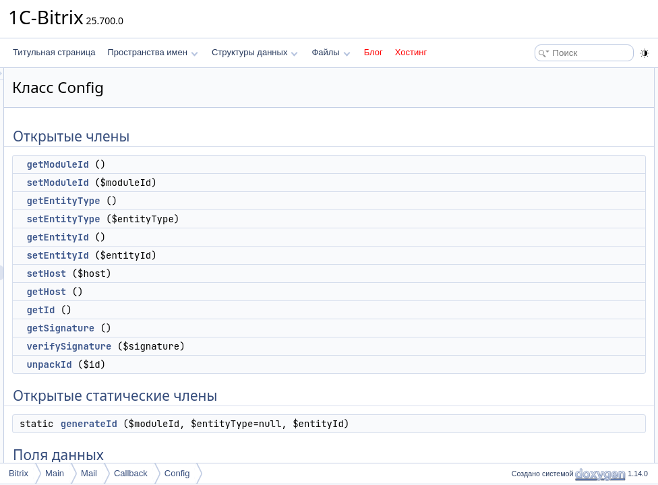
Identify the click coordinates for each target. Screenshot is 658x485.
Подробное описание (547, 446)
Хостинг (411, 52)
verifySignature (237, 346)
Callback (131, 473)
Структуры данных (255, 52)
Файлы (330, 52)
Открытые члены (540, 75)
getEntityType (231, 201)
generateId (257, 424)
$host (528, 431)
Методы (522, 460)
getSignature (229, 328)
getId (209, 310)
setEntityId (226, 255)
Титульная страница (54, 52)
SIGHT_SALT (542, 312)
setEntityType (231, 219)
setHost (215, 273)
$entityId (533, 401)
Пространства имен (152, 52)
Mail (89, 473)
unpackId (217, 364)
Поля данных (532, 297)
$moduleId (537, 372)
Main (54, 473)
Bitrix (18, 473)
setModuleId (226, 182)
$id (523, 416)
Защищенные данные (548, 357)
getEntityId (226, 237)
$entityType (539, 386)
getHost (215, 292)
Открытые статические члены (564, 268)
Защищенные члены (546, 327)
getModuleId (226, 164)
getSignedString (547, 342)
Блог (373, 52)
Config (177, 473)
